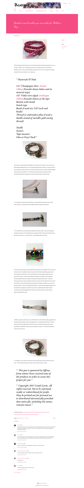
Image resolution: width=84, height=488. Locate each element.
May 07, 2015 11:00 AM (22, 447)
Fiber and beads (64, 46)
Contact (20, 10)
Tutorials (51, 10)
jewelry (21, 414)
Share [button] (63, 40)
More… (63, 10)
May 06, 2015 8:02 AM (21, 439)
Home (15, 10)
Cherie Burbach (20, 443)
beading (36, 414)
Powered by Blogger (42, 483)
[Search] (64, 3)
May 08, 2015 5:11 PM (21, 462)
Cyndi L (18, 434)
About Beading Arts (29, 10)
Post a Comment (17, 472)
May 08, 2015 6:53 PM (21, 469)
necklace (25, 414)
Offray (43, 69)
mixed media (30, 414)
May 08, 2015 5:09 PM (21, 454)
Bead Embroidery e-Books (41, 10)
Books (57, 10)
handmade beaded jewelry (37, 412)
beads (17, 414)
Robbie (18, 424)
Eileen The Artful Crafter (22, 450)
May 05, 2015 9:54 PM (21, 431)
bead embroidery (27, 412)
